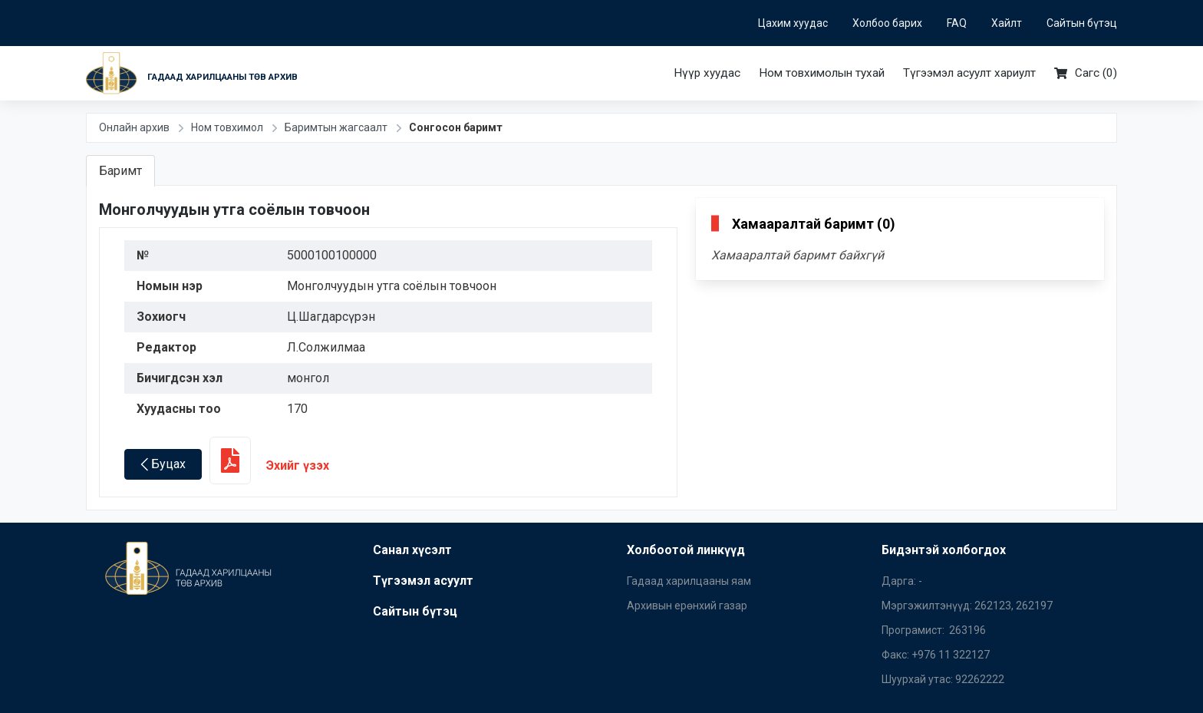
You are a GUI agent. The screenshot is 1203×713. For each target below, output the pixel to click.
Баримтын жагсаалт (336, 127)
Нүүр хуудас (707, 73)
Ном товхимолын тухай (822, 73)
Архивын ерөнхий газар (687, 605)
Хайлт (1006, 23)
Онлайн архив (134, 127)
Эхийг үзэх (269, 465)
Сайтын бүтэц (1081, 23)
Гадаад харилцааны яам (689, 581)
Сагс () (1085, 73)
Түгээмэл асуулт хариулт (969, 73)
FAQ (957, 23)
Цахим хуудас (793, 23)
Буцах (163, 464)
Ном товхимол (227, 127)
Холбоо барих (887, 23)
